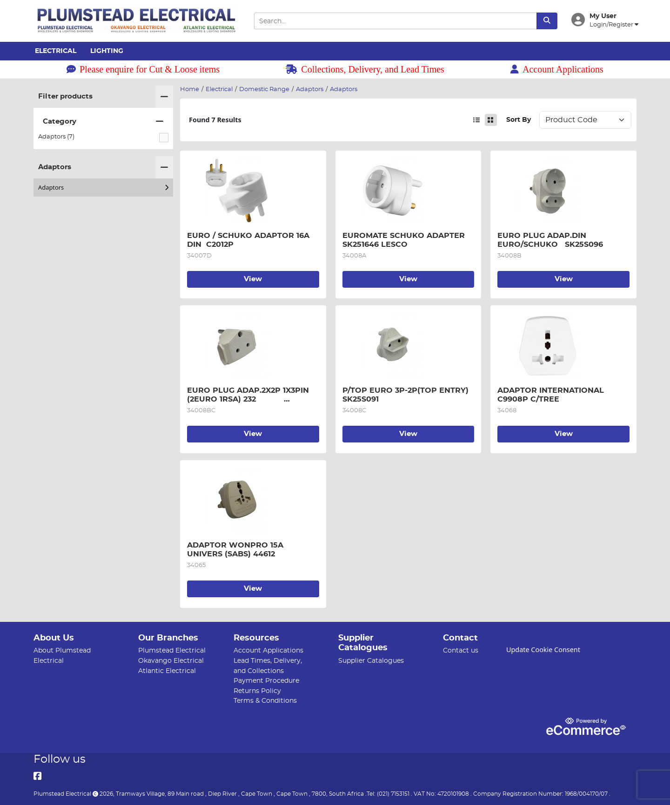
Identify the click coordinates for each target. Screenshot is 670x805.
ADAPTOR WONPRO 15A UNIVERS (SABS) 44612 (236, 549)
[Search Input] (395, 21)
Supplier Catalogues (371, 660)
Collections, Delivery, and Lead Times (365, 69)
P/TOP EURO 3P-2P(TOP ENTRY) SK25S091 (407, 394)
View (253, 279)
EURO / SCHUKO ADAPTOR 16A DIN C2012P (249, 240)
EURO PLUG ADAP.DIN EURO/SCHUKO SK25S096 (550, 240)
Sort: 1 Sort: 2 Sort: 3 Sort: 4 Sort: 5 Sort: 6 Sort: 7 (585, 120)
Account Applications (556, 69)
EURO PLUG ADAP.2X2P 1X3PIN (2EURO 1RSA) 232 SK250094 (249, 395)
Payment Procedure (266, 680)
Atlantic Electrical (167, 670)
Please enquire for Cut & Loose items (143, 69)
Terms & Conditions (265, 700)
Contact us (460, 650)
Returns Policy (257, 690)
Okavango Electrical (171, 660)
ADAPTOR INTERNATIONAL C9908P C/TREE (551, 394)
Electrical (55, 51)
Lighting (106, 51)
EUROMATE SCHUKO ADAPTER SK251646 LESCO (408, 240)
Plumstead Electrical (172, 650)
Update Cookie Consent (543, 649)
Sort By (518, 119)
